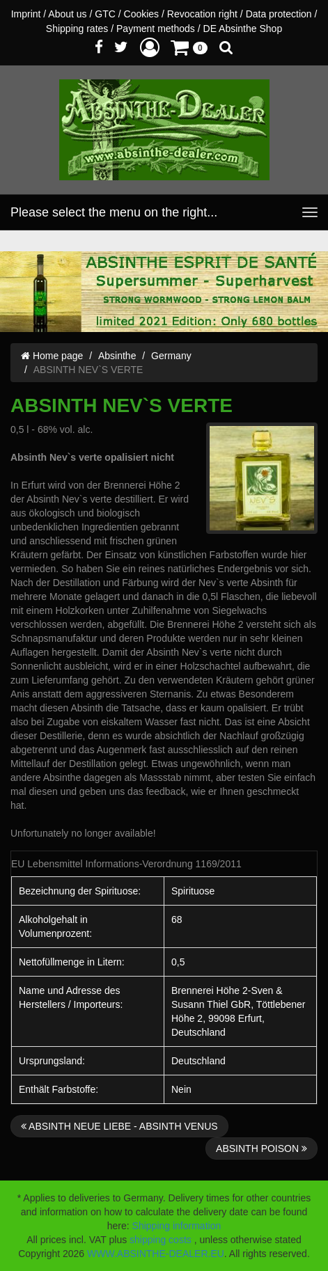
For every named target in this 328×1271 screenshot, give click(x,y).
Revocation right (202, 13)
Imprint (26, 13)
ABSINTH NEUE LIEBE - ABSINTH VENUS (119, 1126)
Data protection (279, 13)
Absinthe (117, 355)
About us (67, 13)
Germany (171, 355)
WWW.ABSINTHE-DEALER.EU (155, 1253)
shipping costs (161, 1239)
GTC (105, 13)
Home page (52, 355)
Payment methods (155, 28)
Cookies (141, 13)
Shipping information (176, 1225)
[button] (149, 47)
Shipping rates (77, 28)
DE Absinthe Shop (243, 28)
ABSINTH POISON (261, 1148)
